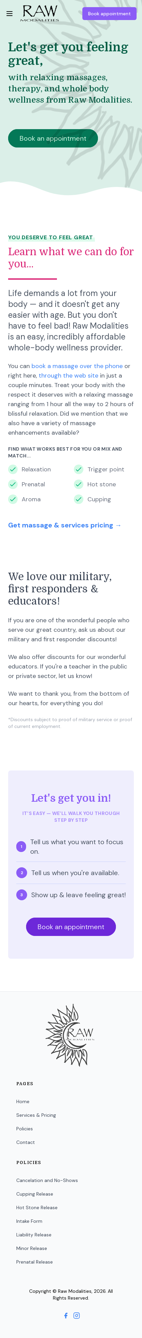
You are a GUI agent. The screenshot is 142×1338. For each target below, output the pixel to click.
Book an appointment (71, 926)
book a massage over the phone (77, 366)
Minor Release (31, 1248)
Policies (24, 1129)
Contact (25, 1142)
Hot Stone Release (37, 1207)
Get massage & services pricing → (65, 525)
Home (22, 1101)
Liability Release (34, 1235)
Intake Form (29, 1221)
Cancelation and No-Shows (47, 1180)
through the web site (68, 375)
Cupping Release (34, 1194)
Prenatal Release (34, 1262)
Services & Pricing (36, 1115)
